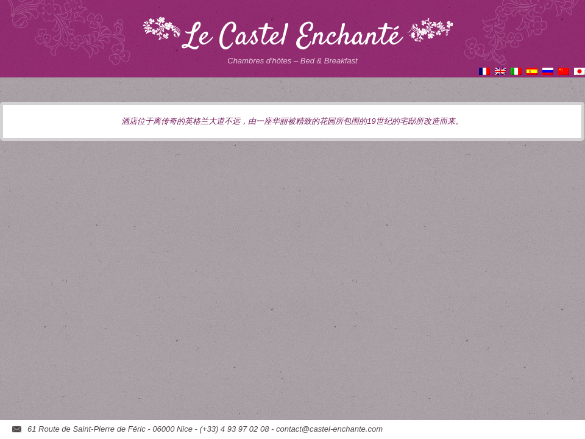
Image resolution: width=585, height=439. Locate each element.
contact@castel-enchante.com (329, 429)
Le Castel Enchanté (293, 37)
